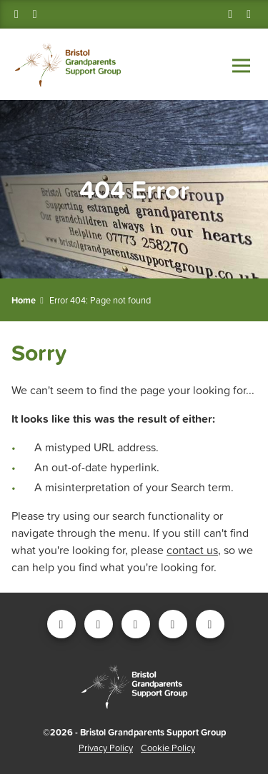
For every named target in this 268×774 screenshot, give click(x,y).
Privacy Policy (106, 748)
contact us (192, 549)
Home (23, 300)
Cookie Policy (168, 748)
